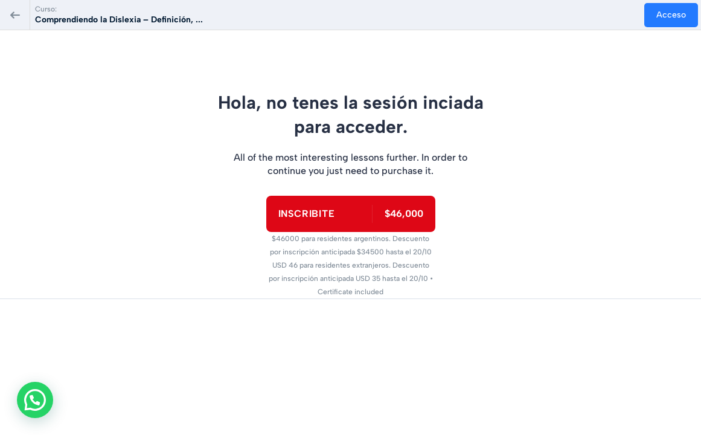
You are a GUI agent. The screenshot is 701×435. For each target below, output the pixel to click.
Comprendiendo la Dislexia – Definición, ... (119, 19)
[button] (38, 399)
